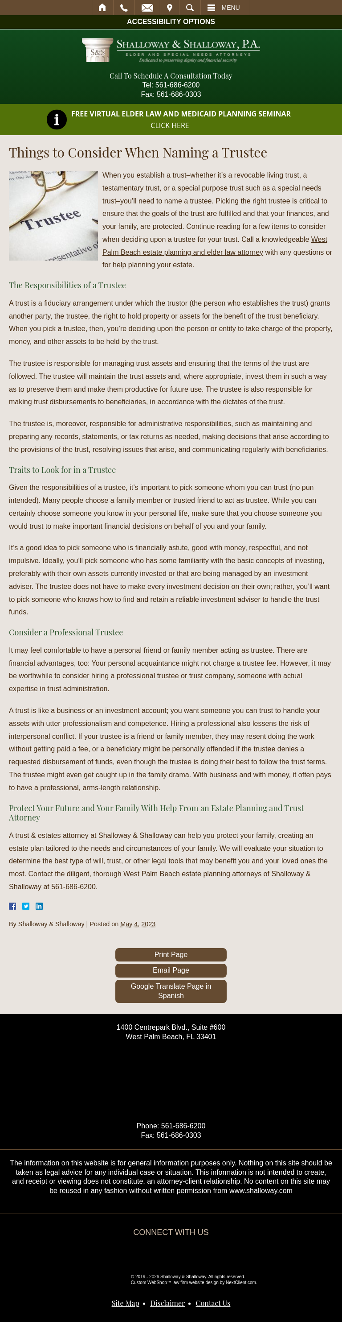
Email (147, 7)
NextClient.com (241, 1282)
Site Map (125, 1303)
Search (189, 7)
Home (102, 7)
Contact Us (213, 1303)
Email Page (171, 970)
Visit (169, 7)
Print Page (171, 954)
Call (124, 7)
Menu (231, 7)
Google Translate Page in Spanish (171, 990)
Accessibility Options (171, 21)
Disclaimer (167, 1303)
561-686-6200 (177, 85)
